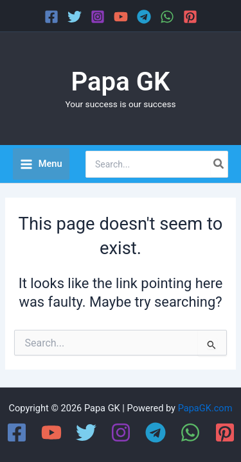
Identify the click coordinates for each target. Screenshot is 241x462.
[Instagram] (98, 17)
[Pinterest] (190, 17)
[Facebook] (51, 17)
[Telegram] (144, 17)
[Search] (219, 164)
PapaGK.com (205, 408)
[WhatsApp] (167, 17)
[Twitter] (74, 17)
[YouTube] (121, 17)
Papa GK (120, 82)
